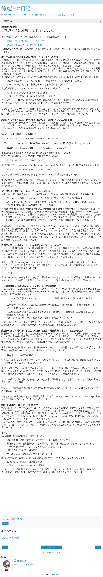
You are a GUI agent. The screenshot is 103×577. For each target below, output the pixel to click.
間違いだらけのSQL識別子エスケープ (25, 41)
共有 (5, 523)
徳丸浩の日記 (15, 8)
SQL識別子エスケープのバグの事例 (24, 45)
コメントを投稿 (10, 537)
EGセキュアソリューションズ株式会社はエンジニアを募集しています (40, 14)
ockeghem (21, 561)
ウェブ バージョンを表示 (51, 552)
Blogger (56, 574)
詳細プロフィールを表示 (24, 564)
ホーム (51, 547)
